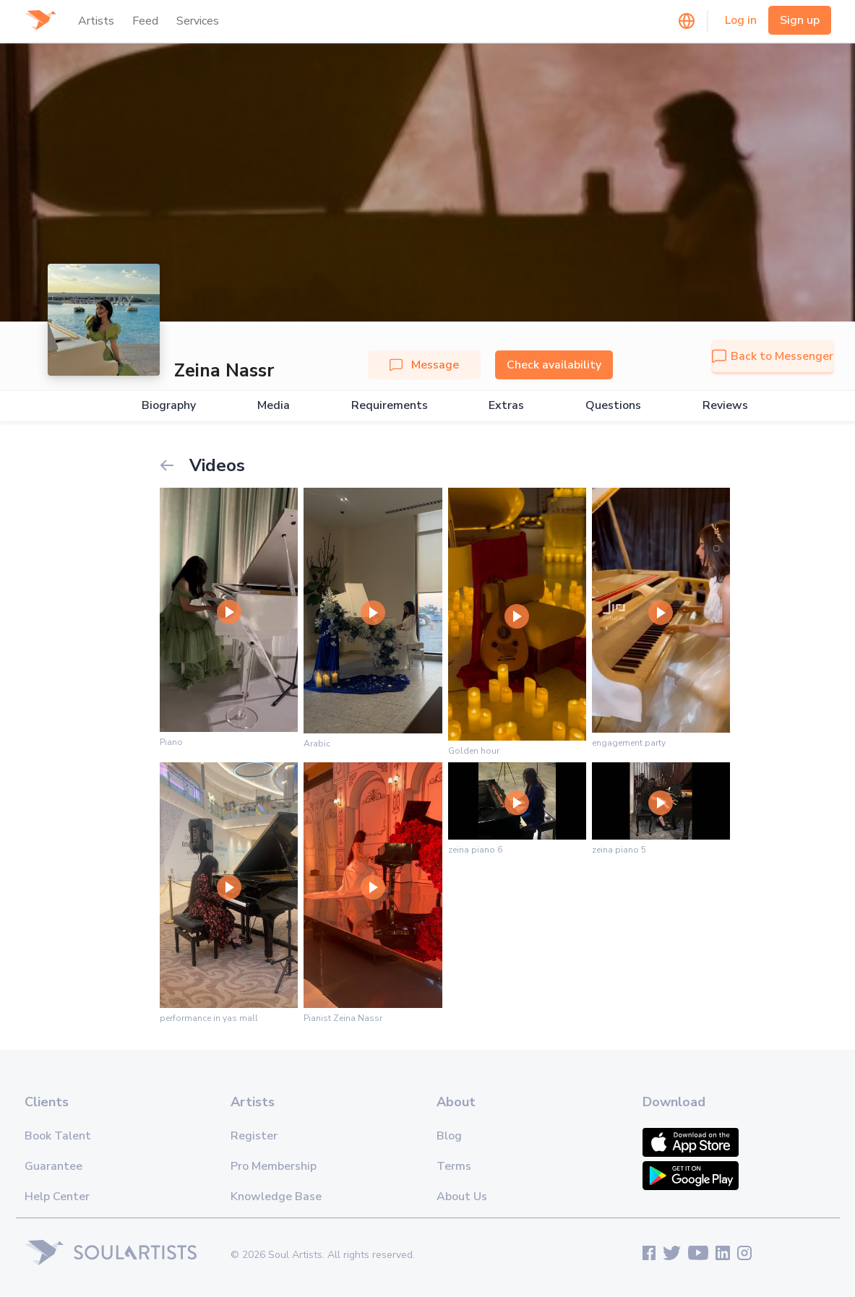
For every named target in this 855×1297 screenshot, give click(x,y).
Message (424, 365)
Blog (449, 1136)
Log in (741, 20)
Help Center (57, 1196)
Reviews (725, 405)
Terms (454, 1166)
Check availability (554, 365)
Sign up (800, 20)
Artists (96, 21)
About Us (462, 1196)
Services (197, 21)
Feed (145, 21)
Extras (506, 405)
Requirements (389, 405)
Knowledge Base (276, 1196)
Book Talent (58, 1136)
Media (273, 405)
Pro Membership (274, 1166)
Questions (613, 405)
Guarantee (53, 1166)
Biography (169, 405)
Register (254, 1136)
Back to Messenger (772, 356)
